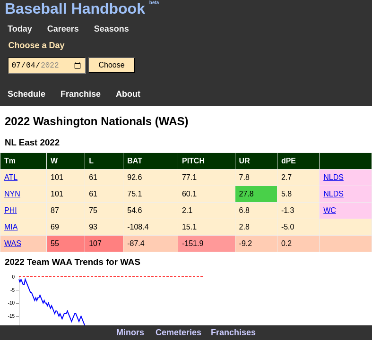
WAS (12, 243)
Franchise (81, 94)
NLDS (333, 177)
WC (329, 210)
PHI (10, 210)
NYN (12, 194)
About (128, 94)
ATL (10, 177)
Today (20, 29)
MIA (10, 227)
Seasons (111, 29)
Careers (63, 29)
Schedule (26, 94)
